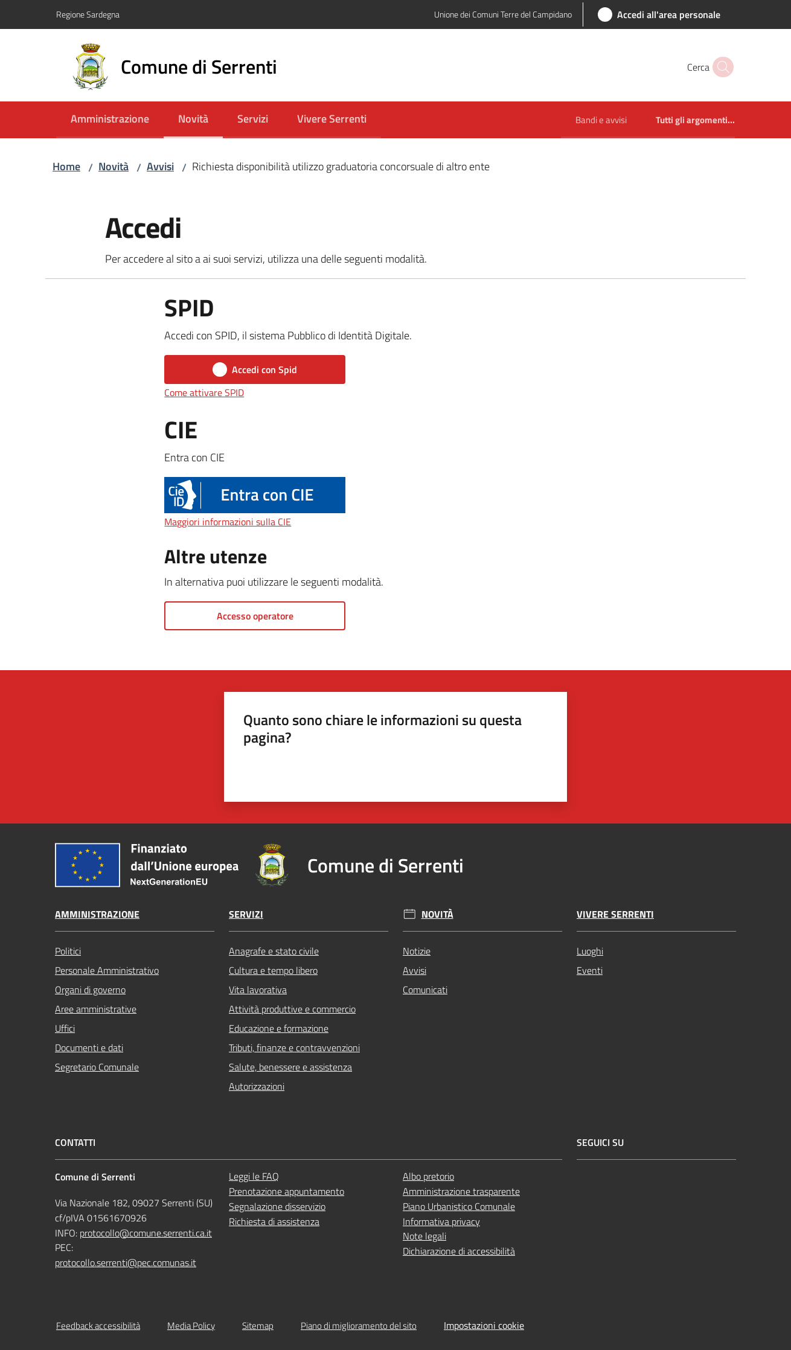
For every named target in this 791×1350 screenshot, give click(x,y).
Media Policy (191, 1325)
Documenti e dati (89, 1047)
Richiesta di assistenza (274, 1221)
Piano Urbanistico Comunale (459, 1206)
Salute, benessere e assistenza (290, 1067)
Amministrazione (97, 914)
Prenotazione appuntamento (286, 1191)
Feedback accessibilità (98, 1325)
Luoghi (590, 951)
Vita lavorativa (258, 989)
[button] (720, 67)
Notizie (417, 951)
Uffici (65, 1028)
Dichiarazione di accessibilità (459, 1251)
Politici (68, 951)
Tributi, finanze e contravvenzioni (294, 1047)
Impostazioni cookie (484, 1325)
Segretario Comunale (97, 1067)
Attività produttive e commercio (292, 1009)
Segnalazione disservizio (277, 1206)
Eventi (590, 970)
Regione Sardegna (88, 14)
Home (66, 166)
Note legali (424, 1236)
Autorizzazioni (256, 1086)
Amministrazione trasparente (461, 1191)
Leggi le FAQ (254, 1176)
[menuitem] (110, 119)
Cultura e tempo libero (273, 970)
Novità (113, 166)
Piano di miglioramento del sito (359, 1325)
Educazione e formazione (278, 1028)
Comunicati (425, 989)
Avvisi (160, 166)
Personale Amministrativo (107, 970)
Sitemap (258, 1325)
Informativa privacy (441, 1221)
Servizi (246, 914)
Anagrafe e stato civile (274, 951)
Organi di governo (90, 989)
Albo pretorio (428, 1176)
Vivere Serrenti (615, 914)
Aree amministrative (95, 1009)
